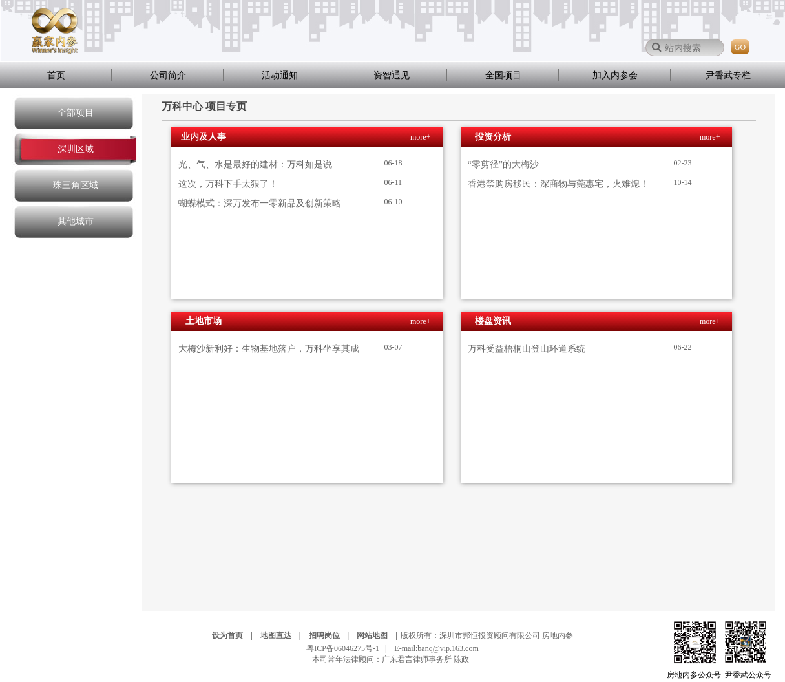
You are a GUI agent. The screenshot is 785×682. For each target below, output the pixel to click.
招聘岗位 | (332, 635)
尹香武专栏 (728, 75)
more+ (420, 137)
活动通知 (280, 75)
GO (740, 47)
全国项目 (503, 75)
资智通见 (391, 75)
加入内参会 (615, 75)
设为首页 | (235, 635)
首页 (56, 75)
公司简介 (168, 75)
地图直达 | (283, 635)
